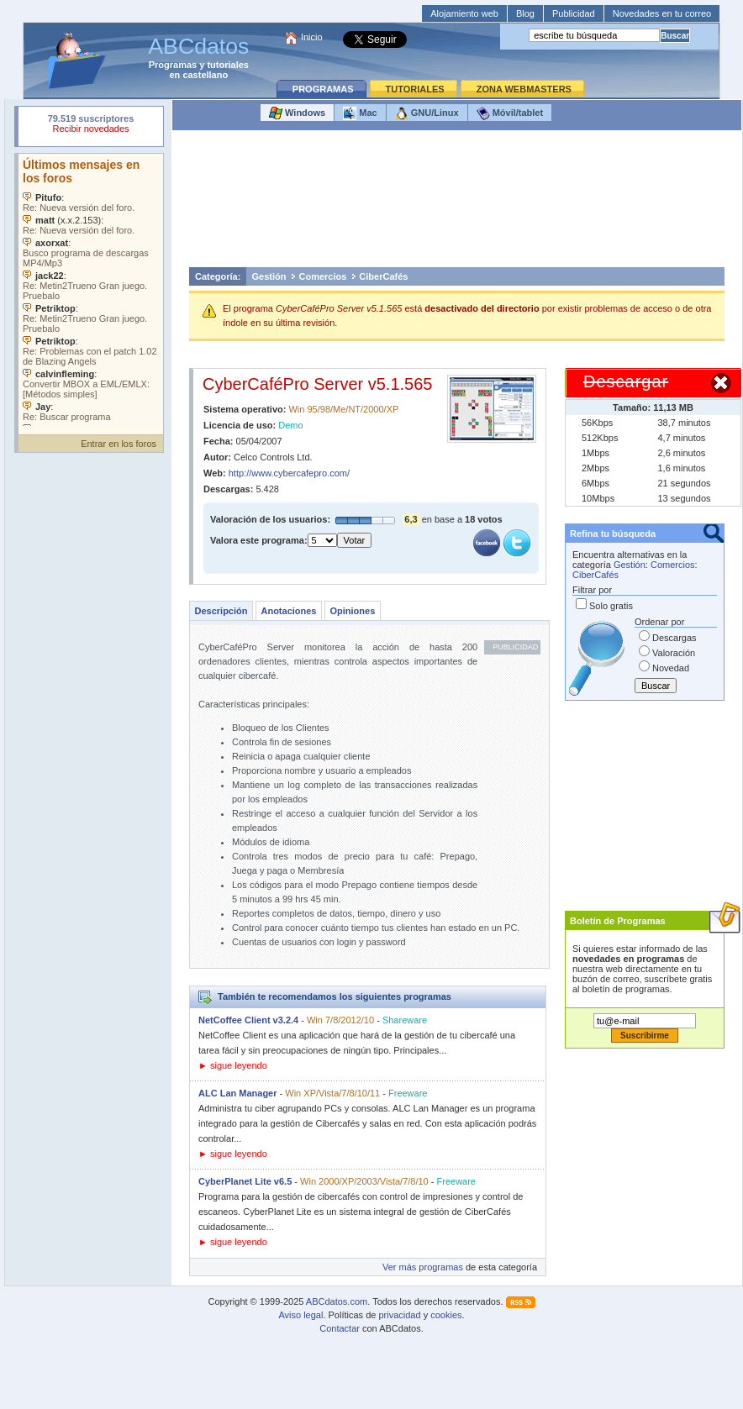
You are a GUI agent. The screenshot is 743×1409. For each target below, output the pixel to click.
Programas (173, 65)
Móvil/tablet (510, 113)
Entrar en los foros (118, 444)
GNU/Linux (427, 113)
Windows (297, 113)
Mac (360, 113)
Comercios (322, 276)
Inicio (312, 37)
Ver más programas (422, 1267)
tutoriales (228, 65)
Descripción (221, 611)
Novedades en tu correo (662, 13)
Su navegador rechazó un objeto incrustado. (90, 125)
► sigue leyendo (232, 1065)
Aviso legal (300, 1315)
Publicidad (573, 13)
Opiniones (352, 611)
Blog (525, 13)
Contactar (339, 1328)
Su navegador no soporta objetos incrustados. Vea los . (90, 290)
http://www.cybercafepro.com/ (289, 473)
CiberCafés (383, 276)
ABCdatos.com (336, 1301)
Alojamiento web (464, 13)
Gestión (269, 276)
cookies (445, 1315)
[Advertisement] (457, 202)
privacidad (399, 1315)
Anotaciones (288, 611)
